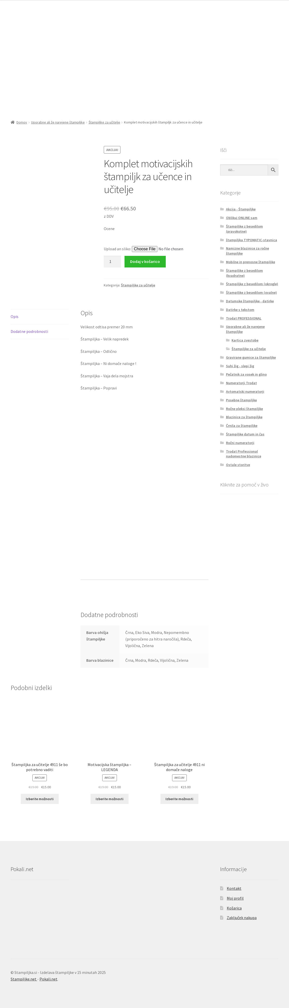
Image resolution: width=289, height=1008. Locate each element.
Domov (21, 122)
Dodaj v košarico (145, 261)
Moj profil (235, 898)
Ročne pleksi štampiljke (244, 408)
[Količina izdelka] (112, 261)
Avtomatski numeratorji (245, 391)
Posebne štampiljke (241, 400)
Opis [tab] (14, 316)
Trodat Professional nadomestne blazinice (243, 454)
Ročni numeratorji (240, 442)
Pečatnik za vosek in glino (246, 374)
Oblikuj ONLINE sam (241, 217)
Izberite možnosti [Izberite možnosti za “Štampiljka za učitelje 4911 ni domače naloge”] (179, 799)
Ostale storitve (238, 464)
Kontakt (234, 888)
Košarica (234, 908)
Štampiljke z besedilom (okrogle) (252, 284)
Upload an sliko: (118, 248)
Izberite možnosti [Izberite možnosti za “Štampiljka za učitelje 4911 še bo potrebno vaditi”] (40, 799)
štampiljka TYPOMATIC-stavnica (251, 240)
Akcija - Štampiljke (241, 209)
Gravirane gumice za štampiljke (251, 357)
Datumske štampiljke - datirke (250, 301)
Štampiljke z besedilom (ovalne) (251, 292)
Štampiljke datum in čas (245, 434)
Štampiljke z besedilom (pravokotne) (244, 229)
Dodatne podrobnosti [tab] (29, 331)
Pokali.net (48, 978)
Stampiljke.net (24, 978)
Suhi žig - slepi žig (240, 366)
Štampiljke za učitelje (104, 122)
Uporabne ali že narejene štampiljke (58, 122)
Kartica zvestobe (245, 340)
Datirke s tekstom (240, 309)
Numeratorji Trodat (241, 383)
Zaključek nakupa (242, 917)
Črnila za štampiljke (241, 425)
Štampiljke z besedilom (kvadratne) (244, 273)
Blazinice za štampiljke (244, 417)
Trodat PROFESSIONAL (243, 318)
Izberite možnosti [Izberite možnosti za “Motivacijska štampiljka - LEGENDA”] (109, 799)
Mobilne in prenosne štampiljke (250, 262)
